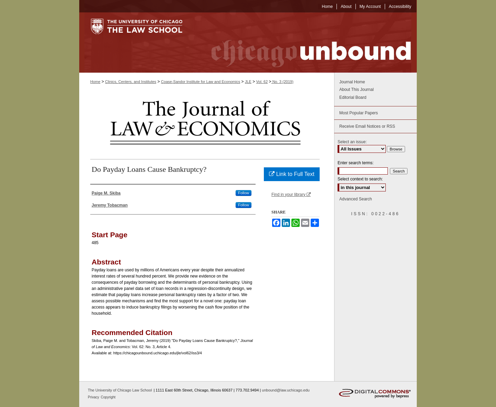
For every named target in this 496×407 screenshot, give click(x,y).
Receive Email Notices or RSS (367, 126)
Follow (243, 193)
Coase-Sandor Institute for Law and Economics (200, 82)
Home (95, 82)
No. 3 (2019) (282, 82)
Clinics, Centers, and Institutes (130, 82)
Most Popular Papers (358, 113)
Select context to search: (360, 179)
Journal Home (352, 82)
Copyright (108, 397)
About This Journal (356, 89)
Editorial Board (352, 97)
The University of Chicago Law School (120, 390)
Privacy (94, 397)
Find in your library (291, 194)
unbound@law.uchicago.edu (285, 390)
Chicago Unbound (305, 42)
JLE (248, 82)
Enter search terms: (356, 162)
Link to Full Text (291, 174)
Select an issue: (352, 141)
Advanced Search (355, 199)
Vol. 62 (262, 82)
